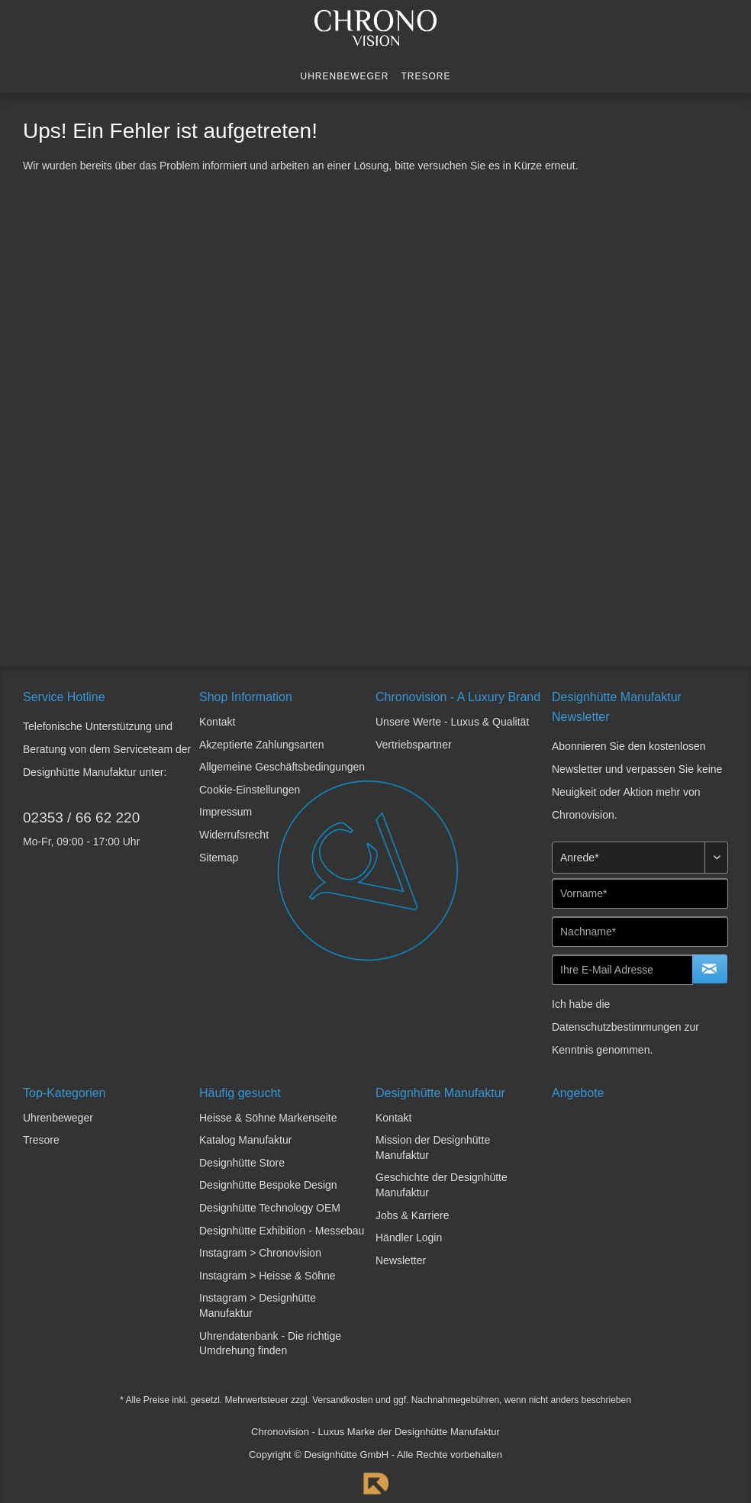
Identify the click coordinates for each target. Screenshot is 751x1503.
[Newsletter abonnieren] (709, 968)
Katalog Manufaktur (245, 1140)
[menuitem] (344, 76)
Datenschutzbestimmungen (617, 1027)
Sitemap (218, 857)
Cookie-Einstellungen (249, 790)
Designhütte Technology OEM (269, 1208)
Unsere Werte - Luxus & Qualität (452, 722)
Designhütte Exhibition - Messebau (281, 1231)
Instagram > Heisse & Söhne (267, 1276)
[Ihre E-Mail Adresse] (622, 969)
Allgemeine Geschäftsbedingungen (282, 767)
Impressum (225, 812)
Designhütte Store (242, 1163)
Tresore (41, 1140)
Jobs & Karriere (412, 1215)
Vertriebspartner (414, 745)
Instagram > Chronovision (260, 1253)
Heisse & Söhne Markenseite (268, 1118)
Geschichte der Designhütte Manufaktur (442, 1185)
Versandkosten (342, 1400)
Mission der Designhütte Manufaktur (433, 1147)
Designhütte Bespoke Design (268, 1185)
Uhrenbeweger (58, 1118)
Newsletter (401, 1260)
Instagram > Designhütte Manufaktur (257, 1305)
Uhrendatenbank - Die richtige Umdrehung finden (270, 1343)
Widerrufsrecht (234, 835)
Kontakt (217, 722)
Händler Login (409, 1237)
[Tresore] (426, 76)
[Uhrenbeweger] (344, 76)
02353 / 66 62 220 (81, 817)
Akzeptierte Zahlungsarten (261, 745)
